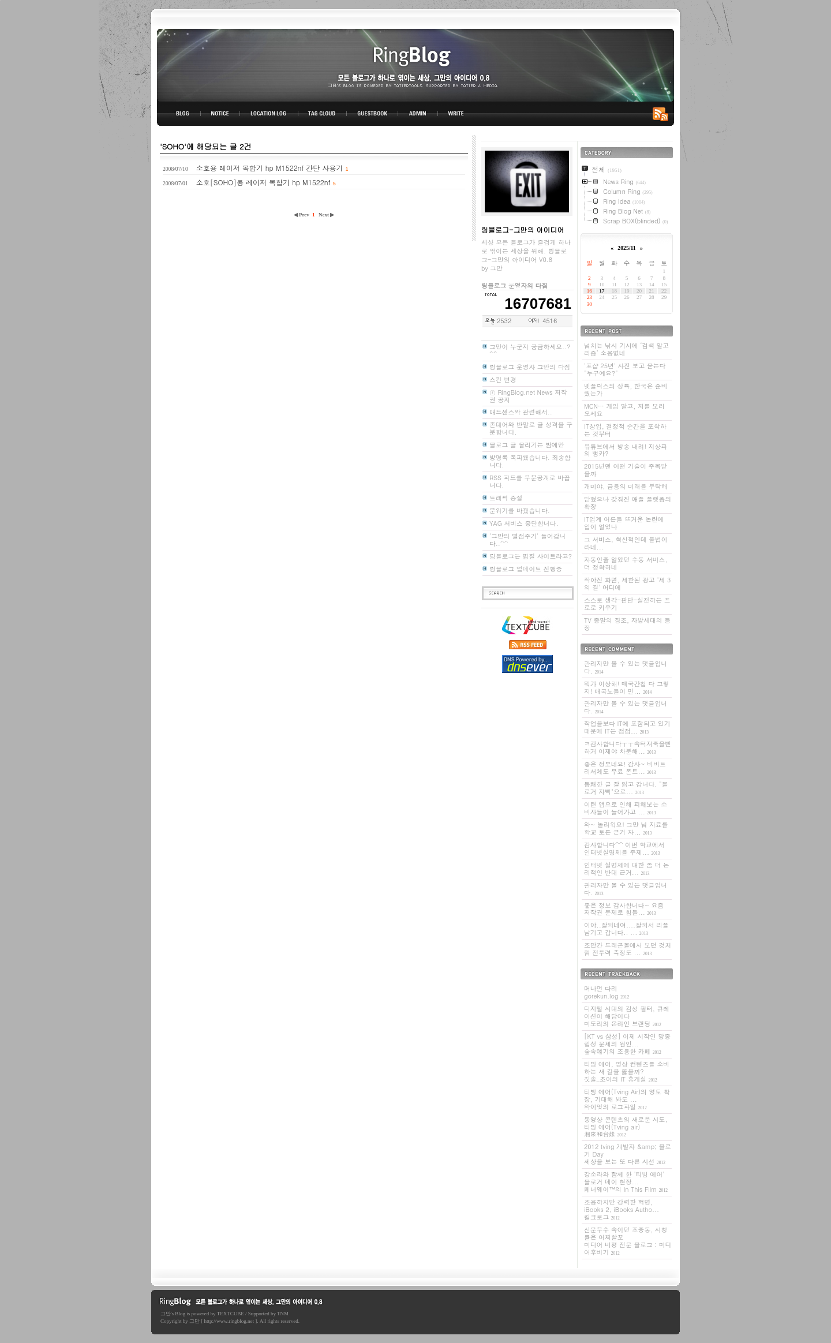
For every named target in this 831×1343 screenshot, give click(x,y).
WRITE (455, 113)
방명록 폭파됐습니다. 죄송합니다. (530, 461)
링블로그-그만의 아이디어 (415, 64)
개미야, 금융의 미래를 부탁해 (625, 486)
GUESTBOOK (372, 113)
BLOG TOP (179, 113)
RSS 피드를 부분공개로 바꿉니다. (529, 481)
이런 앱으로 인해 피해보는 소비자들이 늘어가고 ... (625, 808)
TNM (283, 1313)
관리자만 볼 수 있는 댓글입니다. (625, 667)
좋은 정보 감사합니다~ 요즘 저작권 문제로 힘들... (624, 909)
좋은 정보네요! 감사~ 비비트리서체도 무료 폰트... (625, 768)
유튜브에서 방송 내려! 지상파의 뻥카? (625, 450)
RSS (662, 113)
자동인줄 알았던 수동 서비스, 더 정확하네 (625, 563)
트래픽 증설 (506, 497)
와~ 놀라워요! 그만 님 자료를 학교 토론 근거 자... (626, 828)
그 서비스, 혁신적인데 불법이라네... (625, 543)
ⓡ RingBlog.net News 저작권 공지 (528, 396)
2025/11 (626, 248)
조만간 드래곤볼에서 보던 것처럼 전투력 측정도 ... (627, 949)
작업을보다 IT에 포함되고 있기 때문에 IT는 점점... (627, 727)
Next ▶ (326, 215)
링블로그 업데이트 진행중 (525, 568)
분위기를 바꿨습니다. (519, 510)
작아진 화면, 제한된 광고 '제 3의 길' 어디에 (627, 583)
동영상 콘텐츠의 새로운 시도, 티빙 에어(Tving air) (625, 1127)
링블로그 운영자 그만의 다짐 (529, 366)
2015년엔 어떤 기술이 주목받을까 (625, 470)
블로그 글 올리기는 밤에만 (526, 444)
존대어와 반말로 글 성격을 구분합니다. (530, 428)
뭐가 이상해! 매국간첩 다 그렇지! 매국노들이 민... (626, 687)
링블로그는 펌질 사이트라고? (530, 556)
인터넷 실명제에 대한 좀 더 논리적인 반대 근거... (626, 869)
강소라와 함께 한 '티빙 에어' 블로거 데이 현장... (626, 1182)
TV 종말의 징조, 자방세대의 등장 (627, 624)
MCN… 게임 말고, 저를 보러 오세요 (624, 410)
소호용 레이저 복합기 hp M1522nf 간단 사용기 (269, 168)
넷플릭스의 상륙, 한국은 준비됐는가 (625, 389)
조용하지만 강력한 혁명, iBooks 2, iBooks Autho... (621, 1209)
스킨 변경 (502, 379)
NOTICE (221, 113)
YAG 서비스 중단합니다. (523, 523)
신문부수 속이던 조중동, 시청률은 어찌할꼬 (627, 1240)
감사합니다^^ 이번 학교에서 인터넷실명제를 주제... (624, 848)
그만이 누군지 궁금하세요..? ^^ (529, 350)
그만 (165, 1313)
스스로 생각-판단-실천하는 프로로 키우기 (627, 604)
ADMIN (418, 113)
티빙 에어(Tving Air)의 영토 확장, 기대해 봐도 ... (627, 1099)
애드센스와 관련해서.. (520, 411)
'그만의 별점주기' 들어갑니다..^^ (527, 540)
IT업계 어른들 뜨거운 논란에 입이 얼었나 (624, 523)
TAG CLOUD (322, 113)
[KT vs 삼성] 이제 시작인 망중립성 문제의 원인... (627, 1044)
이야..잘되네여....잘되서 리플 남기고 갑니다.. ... (626, 929)
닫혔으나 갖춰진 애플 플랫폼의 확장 (627, 503)
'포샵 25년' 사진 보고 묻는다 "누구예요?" (624, 369)
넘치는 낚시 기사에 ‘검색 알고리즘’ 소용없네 (626, 349)
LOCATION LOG (269, 113)
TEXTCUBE (230, 1313)
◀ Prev (302, 215)
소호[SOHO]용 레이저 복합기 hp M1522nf (263, 182)
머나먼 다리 (606, 992)
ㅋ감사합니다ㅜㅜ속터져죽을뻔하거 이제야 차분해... (627, 747)
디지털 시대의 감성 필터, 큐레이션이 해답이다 (626, 1016)
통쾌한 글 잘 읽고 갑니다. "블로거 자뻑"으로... (626, 788)
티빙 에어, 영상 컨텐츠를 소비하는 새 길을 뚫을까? (626, 1071)
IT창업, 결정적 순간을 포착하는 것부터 (625, 430)
